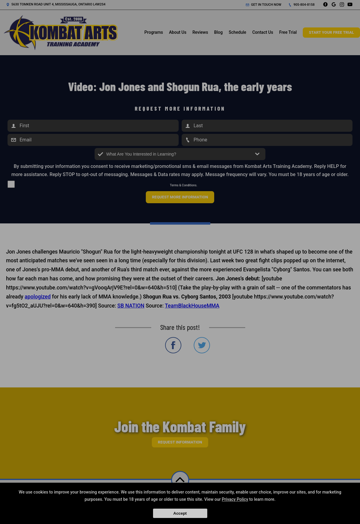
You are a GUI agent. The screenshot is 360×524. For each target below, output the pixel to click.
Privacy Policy (235, 499)
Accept (179, 513)
